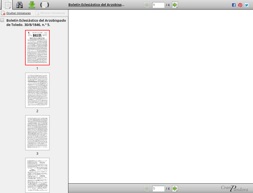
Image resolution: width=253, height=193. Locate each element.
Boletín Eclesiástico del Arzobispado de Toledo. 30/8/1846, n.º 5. (120, 4)
